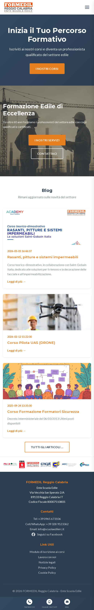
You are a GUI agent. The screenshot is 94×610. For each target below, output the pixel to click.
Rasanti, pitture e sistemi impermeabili (42, 257)
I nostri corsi (47, 68)
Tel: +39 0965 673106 (47, 518)
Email (67, 607)
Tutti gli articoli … (47, 447)
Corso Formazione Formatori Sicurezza (43, 411)
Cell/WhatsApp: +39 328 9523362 (47, 524)
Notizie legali (47, 562)
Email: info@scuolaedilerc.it (47, 529)
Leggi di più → (16, 281)
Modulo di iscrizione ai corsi (47, 551)
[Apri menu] (87, 7)
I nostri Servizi (47, 140)
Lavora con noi (47, 557)
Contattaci (47, 153)
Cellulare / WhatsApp (49, 607)
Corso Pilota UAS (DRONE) (31, 342)
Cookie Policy (47, 572)
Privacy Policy (47, 567)
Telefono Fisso (29, 607)
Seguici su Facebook (47, 534)
